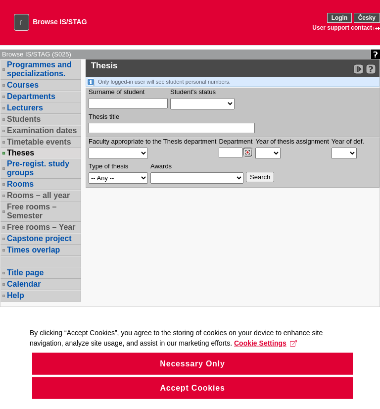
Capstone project (39, 238)
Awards (161, 166)
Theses (20, 153)
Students (24, 119)
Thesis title (104, 116)
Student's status (193, 92)
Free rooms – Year (41, 227)
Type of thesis (108, 166)
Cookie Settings (265, 354)
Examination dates (42, 130)
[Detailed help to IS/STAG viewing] (371, 69)
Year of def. (348, 141)
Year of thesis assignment (292, 141)
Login (340, 17)
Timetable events (39, 142)
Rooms (20, 184)
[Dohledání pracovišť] (247, 152)
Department (235, 141)
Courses (23, 85)
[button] (21, 22)
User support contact (342, 27)
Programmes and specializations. (39, 69)
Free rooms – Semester (31, 211)
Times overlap (33, 250)
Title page (25, 272)
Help (15, 295)
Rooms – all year (38, 195)
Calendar (24, 284)
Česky (367, 17)
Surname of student (116, 92)
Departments (31, 96)
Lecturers (25, 107)
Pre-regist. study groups (38, 168)
